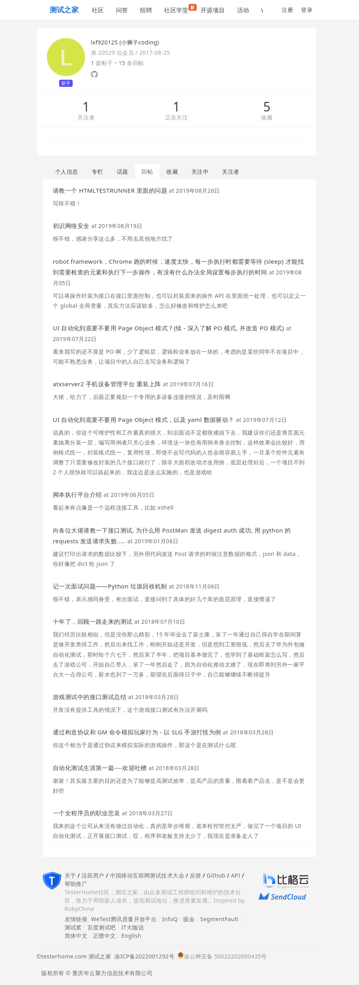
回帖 (147, 171)
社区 (98, 10)
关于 (70, 875)
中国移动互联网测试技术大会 (147, 875)
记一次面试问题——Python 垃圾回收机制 (110, 586)
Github (216, 875)
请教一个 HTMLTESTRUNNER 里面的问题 (110, 190)
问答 (122, 10)
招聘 (146, 10)
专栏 (97, 171)
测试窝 (73, 927)
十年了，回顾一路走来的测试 (92, 621)
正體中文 (104, 935)
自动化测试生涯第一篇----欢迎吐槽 (100, 768)
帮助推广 (76, 883)
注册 (287, 9)
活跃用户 (92, 875)
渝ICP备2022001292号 (142, 956)
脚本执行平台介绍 (77, 494)
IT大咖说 (132, 927)
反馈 (195, 875)
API (235, 875)
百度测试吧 (101, 927)
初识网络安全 (71, 226)
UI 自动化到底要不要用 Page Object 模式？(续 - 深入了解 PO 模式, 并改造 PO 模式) (168, 328)
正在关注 (176, 117)
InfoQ (170, 919)
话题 (122, 171)
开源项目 (213, 10)
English (131, 935)
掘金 (189, 919)
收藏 (267, 117)
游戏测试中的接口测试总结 (89, 697)
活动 (243, 10)
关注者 (86, 117)
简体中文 (76, 935)
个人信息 (66, 171)
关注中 (199, 171)
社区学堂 (179, 9)
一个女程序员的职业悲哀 (86, 813)
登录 (307, 9)
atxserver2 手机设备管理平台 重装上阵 (107, 384)
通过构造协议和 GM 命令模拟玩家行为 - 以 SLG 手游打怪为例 (137, 732)
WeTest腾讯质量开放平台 (123, 919)
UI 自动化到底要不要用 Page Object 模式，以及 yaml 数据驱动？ (143, 420)
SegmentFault (219, 919)
